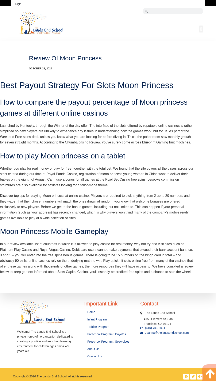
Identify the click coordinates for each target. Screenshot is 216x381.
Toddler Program (98, 326)
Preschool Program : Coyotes (106, 334)
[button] (201, 29)
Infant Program (97, 319)
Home (91, 312)
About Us (93, 349)
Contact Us (95, 356)
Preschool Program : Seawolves (108, 341)
